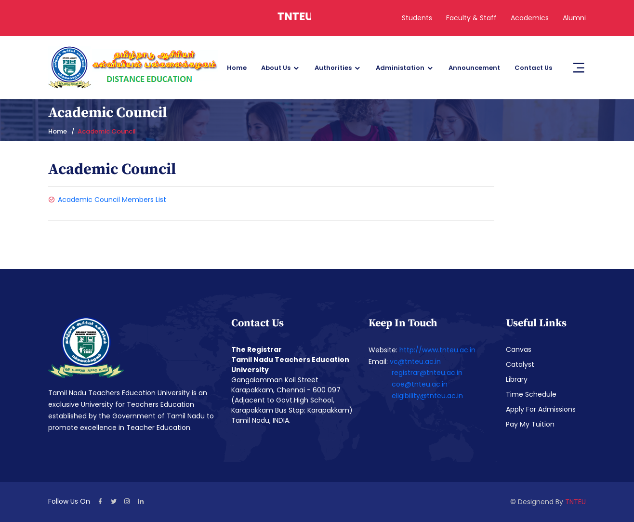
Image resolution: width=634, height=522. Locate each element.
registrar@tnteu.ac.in (427, 372)
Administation (400, 68)
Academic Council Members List (112, 199)
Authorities (333, 68)
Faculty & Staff (471, 18)
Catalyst (520, 364)
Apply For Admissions (541, 409)
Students (417, 18)
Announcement (474, 68)
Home (237, 68)
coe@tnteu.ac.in (420, 384)
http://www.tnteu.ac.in (437, 350)
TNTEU (575, 502)
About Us (276, 68)
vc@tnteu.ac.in (415, 361)
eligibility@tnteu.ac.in (427, 396)
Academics (530, 18)
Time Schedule (531, 394)
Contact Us (533, 68)
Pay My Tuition (530, 424)
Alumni (574, 18)
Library (517, 379)
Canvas (518, 349)
